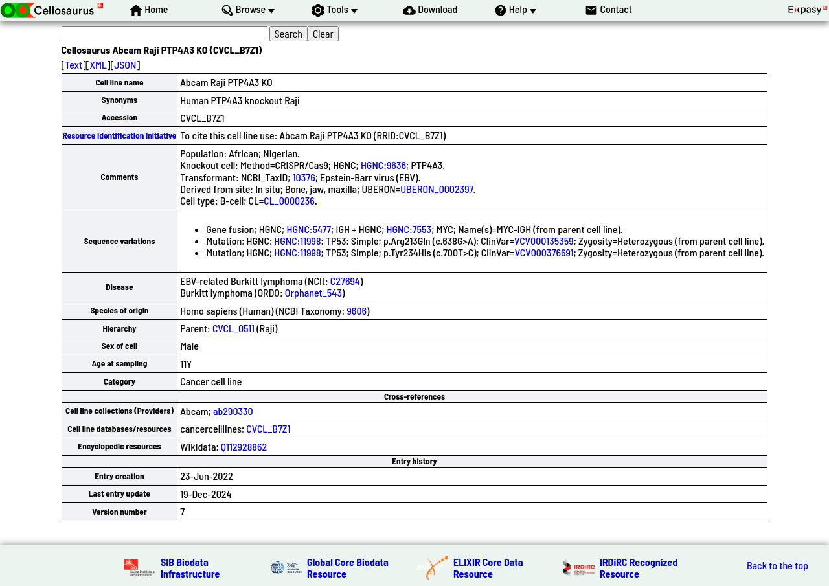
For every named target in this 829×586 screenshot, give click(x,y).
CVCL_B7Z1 (268, 428)
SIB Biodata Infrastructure (190, 568)
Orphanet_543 (313, 292)
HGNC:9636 (383, 165)
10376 (304, 177)
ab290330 (233, 411)
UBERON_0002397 (436, 189)
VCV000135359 (544, 240)
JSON (125, 64)
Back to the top (777, 565)
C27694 (345, 281)
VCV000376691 (544, 252)
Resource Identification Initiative (120, 135)
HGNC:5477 (308, 229)
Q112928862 (244, 446)
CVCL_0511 (233, 328)
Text (73, 64)
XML (98, 64)
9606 (356, 310)
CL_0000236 (289, 200)
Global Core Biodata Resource (348, 568)
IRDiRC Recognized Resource (638, 568)
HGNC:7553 (409, 229)
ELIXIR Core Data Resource (488, 568)
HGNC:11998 (297, 240)
